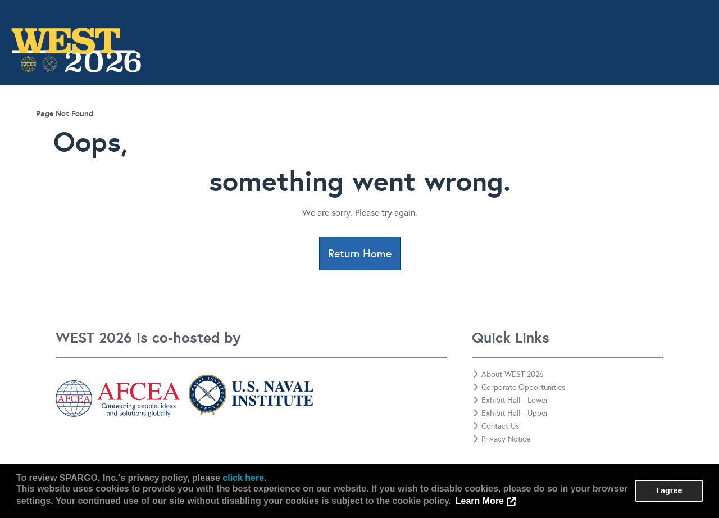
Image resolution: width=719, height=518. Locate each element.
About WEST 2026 (508, 374)
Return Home (360, 253)
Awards (358, 127)
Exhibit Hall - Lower (510, 400)
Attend (300, 127)
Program (241, 127)
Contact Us (680, 127)
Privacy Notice (501, 439)
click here (243, 478)
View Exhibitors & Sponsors (456, 127)
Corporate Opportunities (586, 127)
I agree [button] (669, 490)
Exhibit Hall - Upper (510, 413)
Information (173, 127)
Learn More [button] (480, 501)
